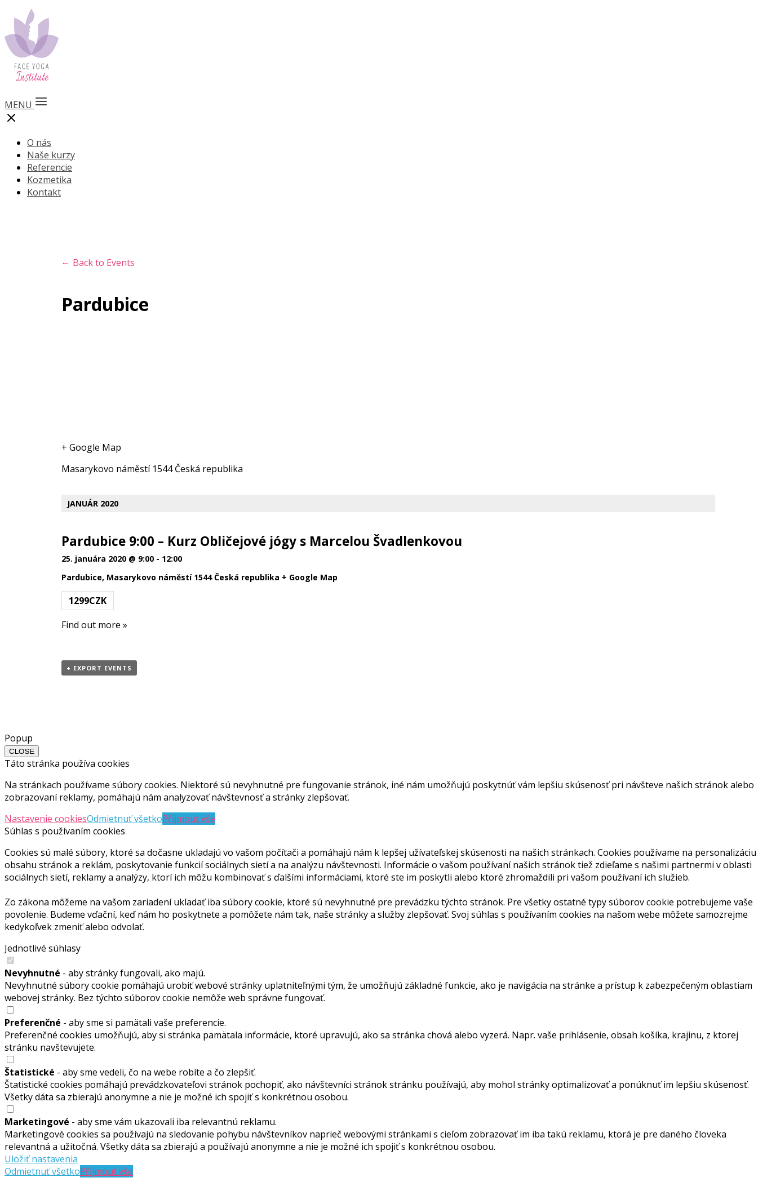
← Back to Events (98, 262)
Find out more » (94, 625)
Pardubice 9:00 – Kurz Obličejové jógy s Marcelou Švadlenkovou (261, 541)
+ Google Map (91, 447)
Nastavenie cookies (46, 818)
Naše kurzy (51, 155)
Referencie (49, 167)
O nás (39, 142)
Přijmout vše (188, 818)
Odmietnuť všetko (124, 818)
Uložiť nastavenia (41, 1159)
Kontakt (44, 192)
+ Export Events (99, 668)
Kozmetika (49, 180)
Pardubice (81, 577)
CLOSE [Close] (21, 751)
